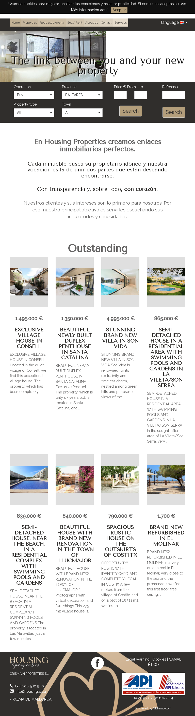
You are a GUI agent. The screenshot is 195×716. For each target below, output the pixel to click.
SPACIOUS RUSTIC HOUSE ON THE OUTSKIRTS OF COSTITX (120, 541)
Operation (22, 87)
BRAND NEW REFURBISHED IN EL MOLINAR (166, 535)
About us (91, 22)
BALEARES (82, 95)
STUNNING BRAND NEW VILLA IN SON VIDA (120, 338)
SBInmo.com (162, 708)
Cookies (159, 659)
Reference (170, 87)
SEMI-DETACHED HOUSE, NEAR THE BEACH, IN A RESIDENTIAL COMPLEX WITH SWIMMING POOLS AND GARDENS (29, 555)
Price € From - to (128, 87)
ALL (82, 113)
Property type (25, 104)
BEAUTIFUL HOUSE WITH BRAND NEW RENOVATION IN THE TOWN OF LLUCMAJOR (75, 544)
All (34, 113)
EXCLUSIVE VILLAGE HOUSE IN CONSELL (28, 338)
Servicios (121, 22)
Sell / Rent (74, 22)
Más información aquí (89, 10)
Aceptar (119, 10)
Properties (30, 22)
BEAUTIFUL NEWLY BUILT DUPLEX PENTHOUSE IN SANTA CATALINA (74, 344)
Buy (34, 95)
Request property (52, 22)
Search (131, 111)
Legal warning (138, 659)
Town (66, 104)
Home (15, 22)
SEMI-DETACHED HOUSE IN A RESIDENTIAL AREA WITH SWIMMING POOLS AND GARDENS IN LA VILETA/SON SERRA (166, 357)
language (174, 22)
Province (69, 87)
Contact (106, 22)
